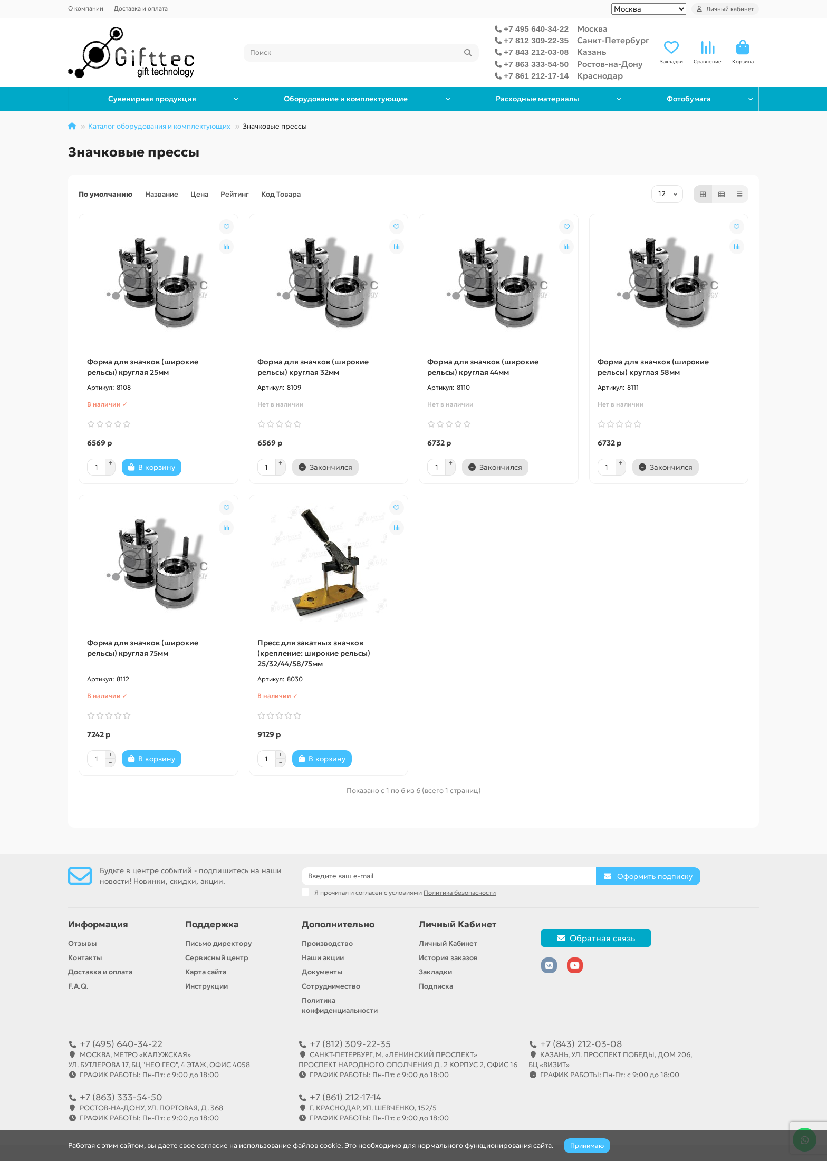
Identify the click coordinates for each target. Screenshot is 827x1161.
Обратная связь (596, 938)
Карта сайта (205, 971)
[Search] (361, 53)
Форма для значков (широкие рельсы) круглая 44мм (482, 367)
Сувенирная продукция (151, 98)
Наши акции (323, 957)
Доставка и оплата (141, 8)
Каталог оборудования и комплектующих (159, 126)
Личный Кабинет (457, 924)
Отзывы (82, 943)
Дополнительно (338, 924)
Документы (322, 971)
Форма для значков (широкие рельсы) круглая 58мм (653, 367)
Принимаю (587, 1145)
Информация (98, 924)
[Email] (449, 876)
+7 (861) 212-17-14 (345, 1097)
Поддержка (212, 924)
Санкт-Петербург (613, 40)
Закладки (435, 971)
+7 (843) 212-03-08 (581, 1044)
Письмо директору (218, 943)
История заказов (448, 957)
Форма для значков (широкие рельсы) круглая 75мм (142, 648)
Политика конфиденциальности (340, 1005)
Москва (592, 29)
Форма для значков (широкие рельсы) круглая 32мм (313, 367)
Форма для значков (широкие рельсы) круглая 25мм (142, 367)
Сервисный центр (216, 957)
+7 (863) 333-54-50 (121, 1097)
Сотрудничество (331, 986)
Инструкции (206, 986)
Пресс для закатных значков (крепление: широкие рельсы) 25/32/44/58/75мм (313, 653)
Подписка (436, 986)
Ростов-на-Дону (610, 64)
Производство (327, 943)
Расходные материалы (535, 98)
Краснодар (600, 76)
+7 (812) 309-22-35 (350, 1044)
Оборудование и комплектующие (343, 98)
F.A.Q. (78, 986)
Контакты (85, 957)
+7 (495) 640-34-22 (121, 1044)
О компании (85, 8)
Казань (592, 52)
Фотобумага (688, 98)
